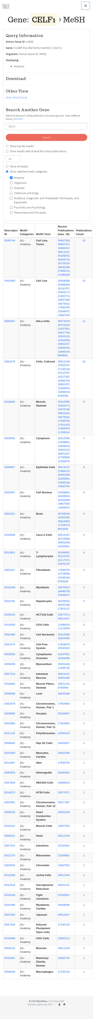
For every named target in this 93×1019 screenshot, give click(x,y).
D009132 (9, 948)
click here (18, 118)
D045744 (9, 240)
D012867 (9, 762)
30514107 (64, 914)
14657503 (64, 825)
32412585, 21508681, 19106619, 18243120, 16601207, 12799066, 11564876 (64, 450)
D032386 (9, 904)
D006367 (9, 321)
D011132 (9, 733)
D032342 (9, 825)
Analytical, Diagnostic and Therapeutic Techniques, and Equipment (44, 200)
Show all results (17, 166)
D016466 (9, 938)
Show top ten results (20, 146)
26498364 (64, 772)
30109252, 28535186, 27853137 (64, 605)
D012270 (9, 855)
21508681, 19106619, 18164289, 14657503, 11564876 (64, 500)
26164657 (64, 713)
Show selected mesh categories (26, 171)
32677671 (64, 792)
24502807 (64, 743)
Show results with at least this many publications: (36, 151)
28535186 (64, 693)
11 (84, 321)
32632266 (64, 752)
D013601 (9, 552)
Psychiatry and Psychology (27, 207)
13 (84, 280)
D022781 (9, 601)
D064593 (9, 772)
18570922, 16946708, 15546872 (64, 591)
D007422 (9, 845)
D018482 (9, 401)
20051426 (64, 812)
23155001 (64, 845)
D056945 (9, 743)
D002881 (9, 802)
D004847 (9, 467)
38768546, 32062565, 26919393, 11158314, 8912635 (64, 521)
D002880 (9, 723)
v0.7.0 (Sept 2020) (56, 1001)
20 (84, 240)
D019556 (9, 624)
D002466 (9, 634)
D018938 (9, 534)
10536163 (64, 733)
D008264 (9, 971)
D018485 (9, 683)
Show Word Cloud (16, 97)
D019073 (9, 792)
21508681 (64, 855)
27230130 (64, 924)
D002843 (9, 865)
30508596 (64, 904)
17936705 (64, 762)
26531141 (64, 884)
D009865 (9, 713)
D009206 (9, 664)
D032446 (9, 587)
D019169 (9, 875)
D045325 (9, 614)
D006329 (9, 812)
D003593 (9, 438)
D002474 (9, 644)
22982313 (64, 938)
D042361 (9, 958)
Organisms (18, 183)
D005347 (9, 569)
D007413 (9, 673)
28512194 (64, 835)
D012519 (9, 884)
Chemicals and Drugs (24, 193)
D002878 (9, 703)
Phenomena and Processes (28, 212)
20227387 (64, 802)
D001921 (9, 513)
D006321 (9, 835)
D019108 (9, 895)
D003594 (9, 654)
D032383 (9, 752)
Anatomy (17, 177)
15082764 (64, 958)
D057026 (9, 924)
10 (84, 361)
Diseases (17, 188)
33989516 (64, 782)
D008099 (9, 693)
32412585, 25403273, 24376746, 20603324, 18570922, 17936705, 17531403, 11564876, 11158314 (64, 417)
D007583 (9, 914)
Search (47, 137)
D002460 (9, 280)
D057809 (9, 782)
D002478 (9, 361)
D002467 (9, 492)
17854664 (64, 703)
